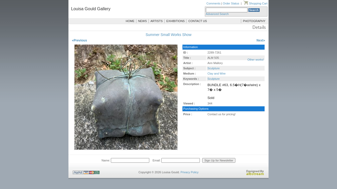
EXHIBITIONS (175, 21)
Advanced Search (217, 13)
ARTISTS (157, 21)
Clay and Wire (216, 73)
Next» (260, 40)
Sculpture (213, 68)
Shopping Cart (255, 3)
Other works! (255, 59)
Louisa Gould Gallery (90, 9)
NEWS (142, 21)
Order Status (231, 3)
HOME (130, 21)
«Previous (79, 40)
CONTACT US (197, 21)
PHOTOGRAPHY (254, 21)
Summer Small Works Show (168, 35)
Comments (213, 3)
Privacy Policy (190, 172)
